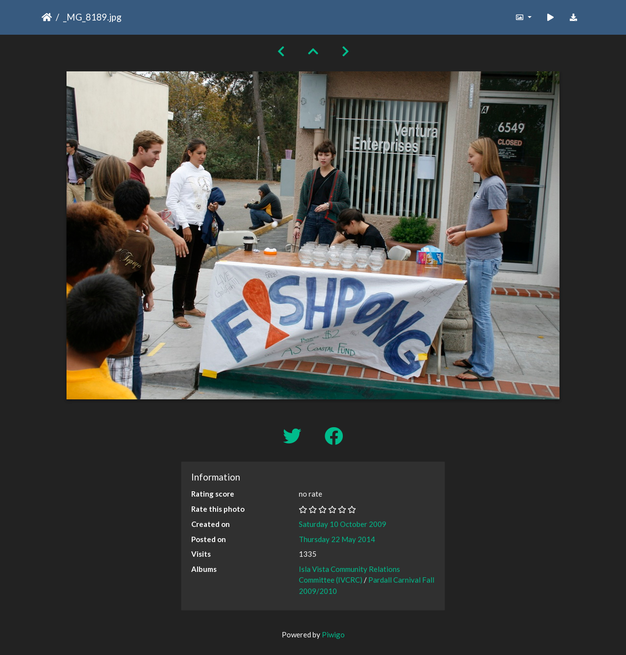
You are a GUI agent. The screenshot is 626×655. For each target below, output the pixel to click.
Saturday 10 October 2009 (342, 524)
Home (47, 17)
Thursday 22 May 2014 (337, 539)
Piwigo (333, 634)
